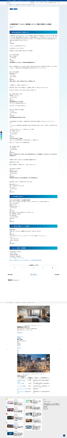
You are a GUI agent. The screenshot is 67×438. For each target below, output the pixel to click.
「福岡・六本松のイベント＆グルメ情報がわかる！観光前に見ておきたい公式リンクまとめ (51, 404)
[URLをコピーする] (52, 267)
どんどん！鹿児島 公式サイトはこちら (17, 257)
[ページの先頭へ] (64, 435)
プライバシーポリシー (47, 401)
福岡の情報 (32, 2)
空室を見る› (19, 347)
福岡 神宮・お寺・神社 (52, 2)
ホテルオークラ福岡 (20, 383)
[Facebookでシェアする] (24, 267)
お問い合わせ (45, 410)
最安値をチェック (20, 336)
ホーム (44, 399)
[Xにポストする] (14, 267)
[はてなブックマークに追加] (33, 267)
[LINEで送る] (43, 267)
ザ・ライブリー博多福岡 (21, 386)
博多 (18, 350)
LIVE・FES (41, 2)
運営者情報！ (45, 408)
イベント (37, 2)
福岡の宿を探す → (20, 332)
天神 (18, 352)
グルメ (59, 2)
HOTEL (46, 2)
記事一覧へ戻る (33, 274)
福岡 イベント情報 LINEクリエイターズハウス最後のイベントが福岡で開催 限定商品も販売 (26, 260)
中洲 (18, 353)
